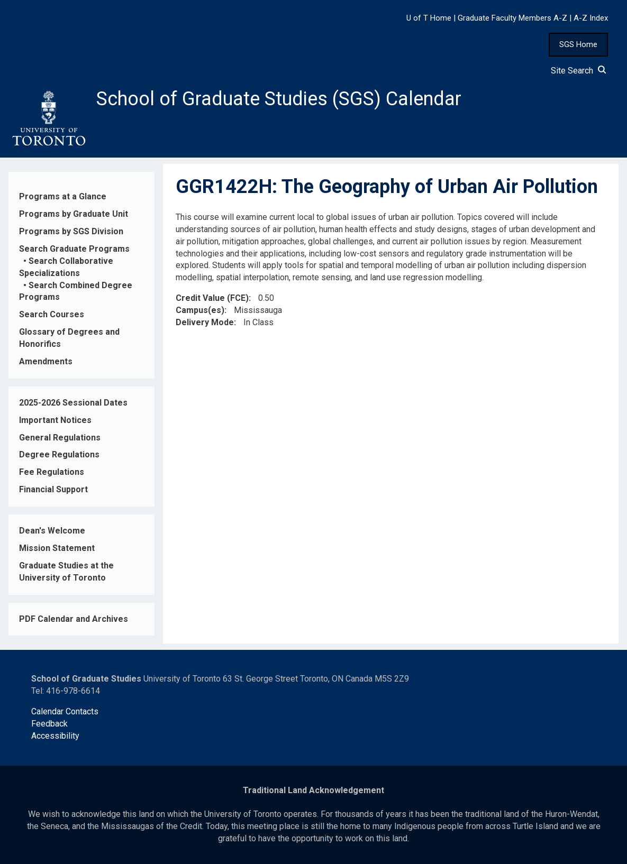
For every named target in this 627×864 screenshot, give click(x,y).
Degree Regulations (59, 454)
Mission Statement (57, 548)
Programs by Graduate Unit (73, 214)
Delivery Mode (205, 322)
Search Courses (51, 314)
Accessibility (55, 736)
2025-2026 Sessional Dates (73, 403)
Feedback (49, 724)
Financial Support (53, 489)
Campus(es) (200, 310)
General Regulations (60, 438)
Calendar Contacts (64, 711)
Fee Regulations (51, 472)
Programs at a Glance (62, 196)
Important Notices (55, 420)
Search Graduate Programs (74, 249)
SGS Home (578, 44)
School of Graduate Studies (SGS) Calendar (278, 99)
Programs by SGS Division (71, 231)
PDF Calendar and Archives (73, 619)
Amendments (45, 361)
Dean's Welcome (52, 531)
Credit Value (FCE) (212, 298)
